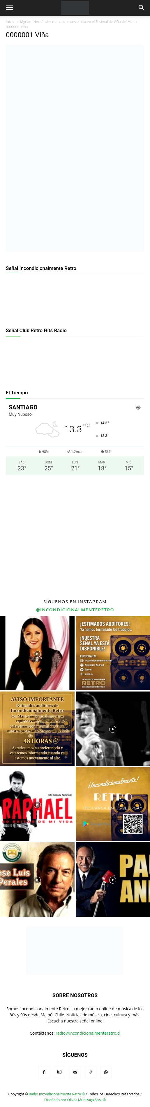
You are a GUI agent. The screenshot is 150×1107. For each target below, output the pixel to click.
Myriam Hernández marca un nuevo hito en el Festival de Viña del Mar (77, 21)
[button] (9, 8)
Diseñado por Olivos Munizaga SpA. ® (75, 1099)
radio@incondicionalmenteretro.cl (88, 1033)
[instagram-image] (37, 653)
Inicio (10, 21)
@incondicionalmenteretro (75, 609)
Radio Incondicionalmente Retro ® (57, 1094)
